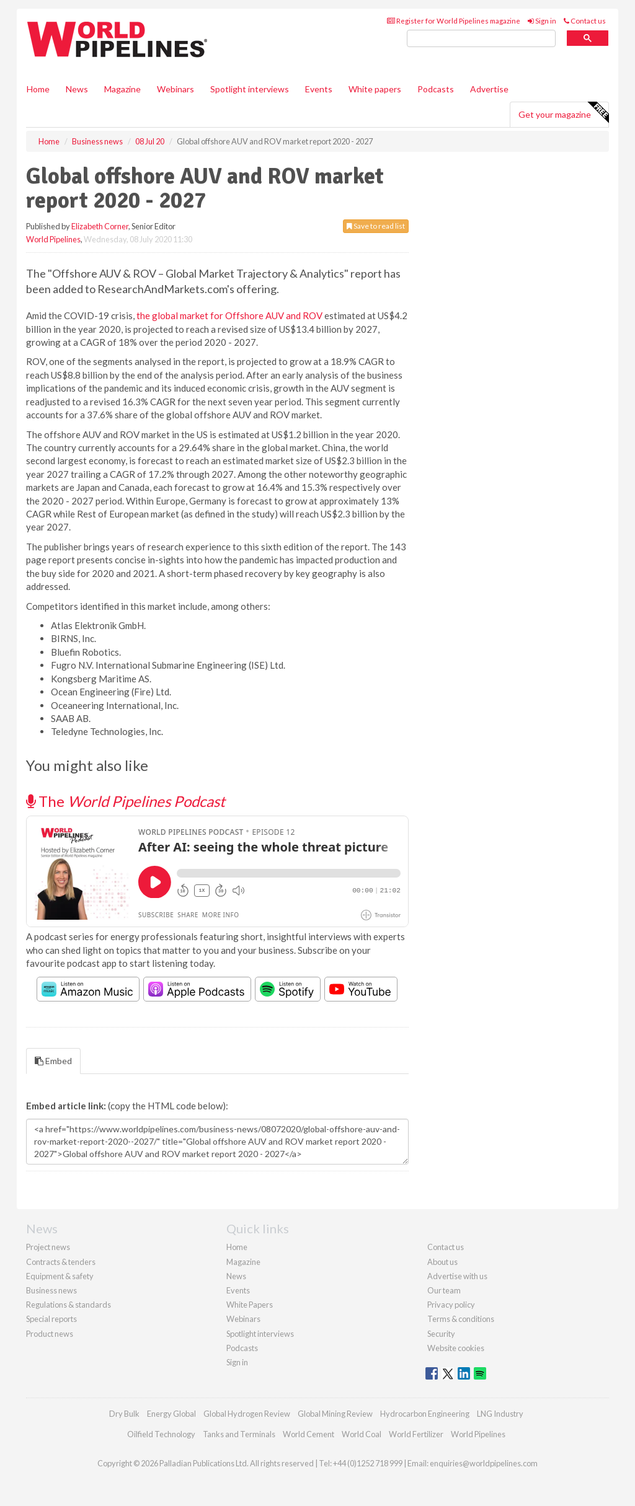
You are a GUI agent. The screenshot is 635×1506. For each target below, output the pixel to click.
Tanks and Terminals (239, 1434)
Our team (444, 1290)
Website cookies (455, 1348)
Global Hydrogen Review (246, 1414)
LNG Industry (500, 1414)
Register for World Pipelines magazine (453, 21)
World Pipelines (53, 239)
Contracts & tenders (60, 1262)
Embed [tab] (53, 1060)
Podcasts (435, 89)
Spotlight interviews (249, 89)
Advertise (489, 89)
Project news (48, 1247)
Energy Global (171, 1414)
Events (318, 89)
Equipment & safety (60, 1276)
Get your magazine (563, 112)
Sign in (542, 21)
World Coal (361, 1434)
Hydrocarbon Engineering (424, 1414)
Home (38, 89)
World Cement (308, 1434)
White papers (375, 89)
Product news (49, 1334)
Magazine (122, 89)
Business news (51, 1290)
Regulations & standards (68, 1305)
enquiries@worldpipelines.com (484, 1463)
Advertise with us (457, 1276)
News (236, 1276)
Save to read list (376, 226)
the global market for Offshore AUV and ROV (229, 315)
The (125, 801)
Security (441, 1334)
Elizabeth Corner (99, 226)
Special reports (51, 1319)
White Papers (249, 1305)
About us (442, 1262)
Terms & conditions (460, 1319)
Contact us (585, 21)
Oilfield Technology (161, 1434)
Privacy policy (451, 1305)
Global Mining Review (335, 1414)
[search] (481, 39)
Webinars (175, 89)
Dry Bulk (124, 1414)
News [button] (77, 89)
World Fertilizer (416, 1434)
